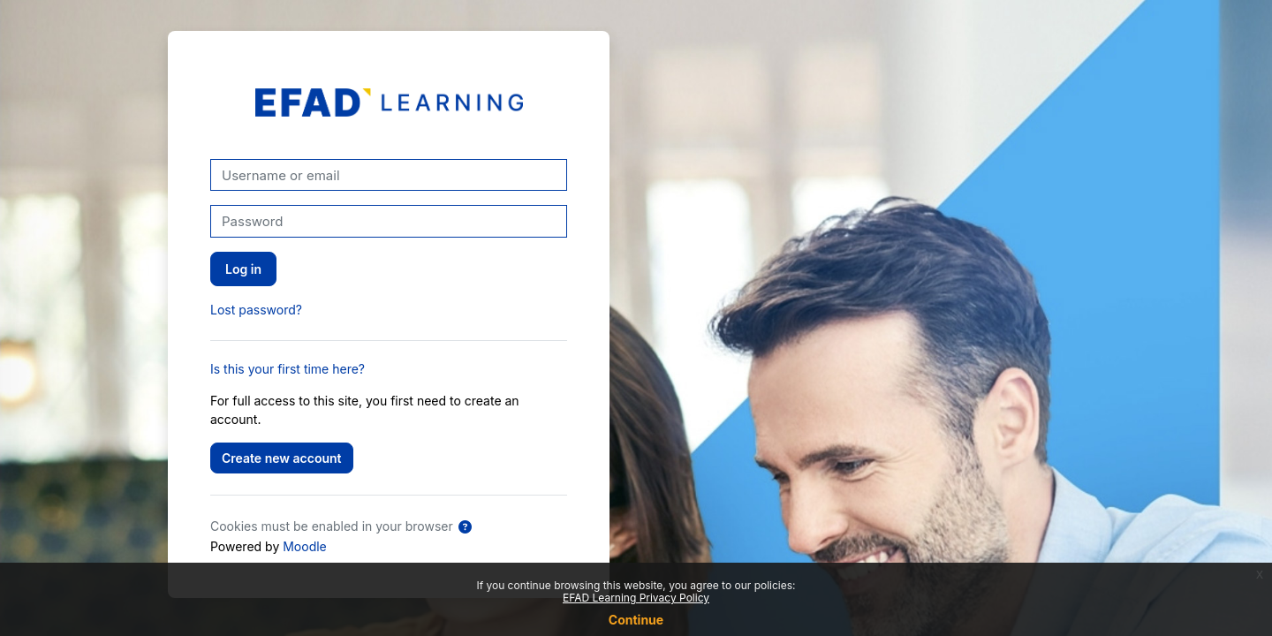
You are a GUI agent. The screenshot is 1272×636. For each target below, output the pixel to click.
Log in (243, 268)
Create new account (282, 458)
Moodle (305, 546)
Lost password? (256, 309)
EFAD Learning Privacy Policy (636, 597)
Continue (636, 619)
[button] (465, 528)
